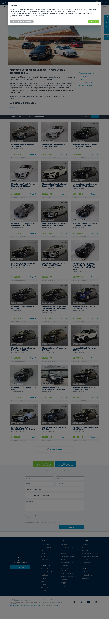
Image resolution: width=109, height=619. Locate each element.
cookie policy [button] (71, 11)
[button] (98, 4)
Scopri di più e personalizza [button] (22, 21)
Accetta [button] (93, 21)
